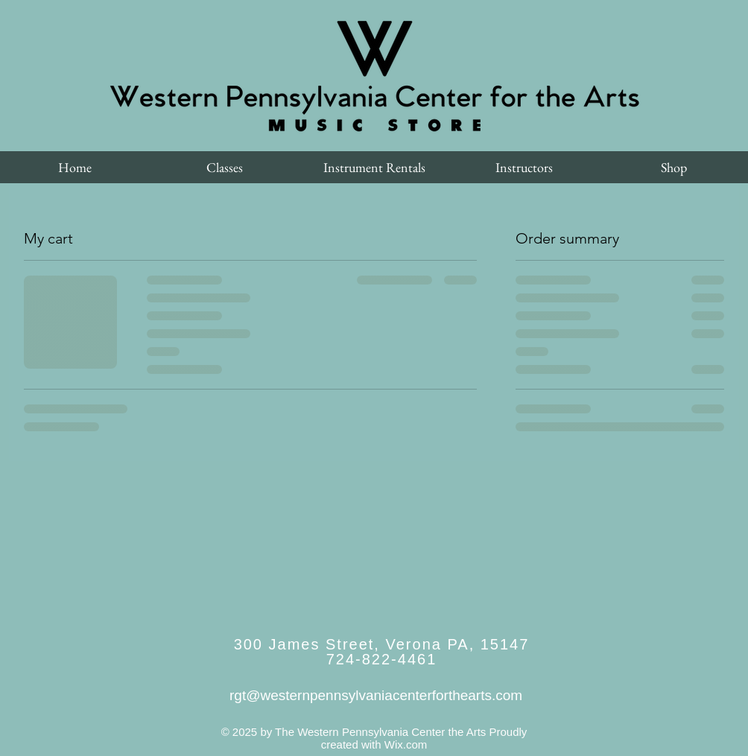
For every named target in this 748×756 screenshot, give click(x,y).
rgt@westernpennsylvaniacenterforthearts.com (375, 695)
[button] (224, 167)
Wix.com (406, 744)
